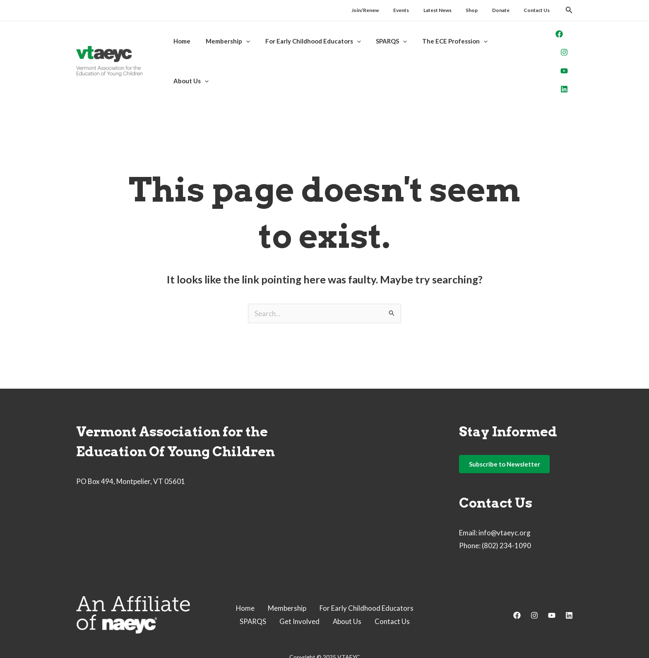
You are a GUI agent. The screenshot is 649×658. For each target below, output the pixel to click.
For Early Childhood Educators (366, 581)
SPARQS (252, 594)
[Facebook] (549, 28)
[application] (242, 47)
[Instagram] (554, 41)
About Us (347, 594)
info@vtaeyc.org (504, 505)
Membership (287, 581)
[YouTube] (554, 54)
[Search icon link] (569, 11)
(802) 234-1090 (506, 519)
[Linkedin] (554, 67)
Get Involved (299, 594)
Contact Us (392, 594)
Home (245, 581)
